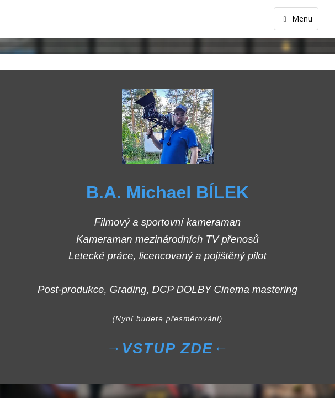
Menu (296, 18)
